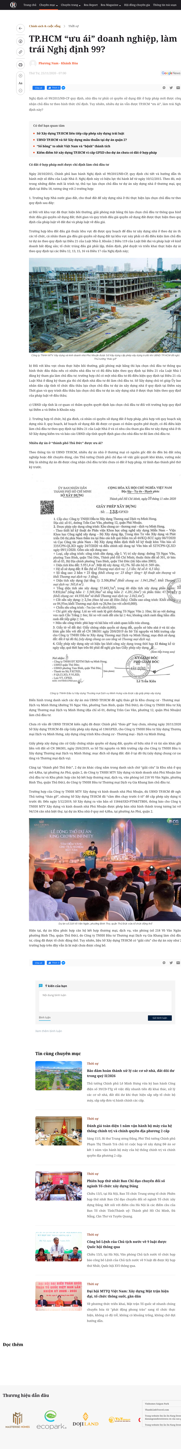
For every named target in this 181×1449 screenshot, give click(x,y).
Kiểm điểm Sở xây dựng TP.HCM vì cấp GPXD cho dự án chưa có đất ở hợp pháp (88, 152)
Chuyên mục (42, 5)
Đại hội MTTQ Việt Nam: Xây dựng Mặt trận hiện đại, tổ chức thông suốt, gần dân (119, 1294)
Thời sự (65, 26)
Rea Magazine (101, 5)
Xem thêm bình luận (40, 1031)
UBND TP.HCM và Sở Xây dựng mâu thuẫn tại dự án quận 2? (73, 140)
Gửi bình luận (151, 1017)
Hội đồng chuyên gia (126, 5)
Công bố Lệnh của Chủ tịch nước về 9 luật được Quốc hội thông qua (118, 1244)
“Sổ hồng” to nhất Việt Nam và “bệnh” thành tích (65, 146)
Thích (45, 87)
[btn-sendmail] (170, 88)
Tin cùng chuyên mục (49, 1053)
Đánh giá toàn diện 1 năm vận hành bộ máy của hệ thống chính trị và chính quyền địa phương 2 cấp (121, 1128)
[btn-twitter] (162, 88)
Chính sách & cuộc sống (36, 26)
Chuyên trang (64, 5)
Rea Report (82, 5)
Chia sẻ (30, 88)
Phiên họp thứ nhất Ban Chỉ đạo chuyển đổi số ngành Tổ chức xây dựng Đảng (117, 1183)
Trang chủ (25, 5)
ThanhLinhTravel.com (140, 1409)
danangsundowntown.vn (141, 1418)
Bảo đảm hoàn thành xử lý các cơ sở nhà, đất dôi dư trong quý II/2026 (122, 1073)
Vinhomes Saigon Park (140, 1403)
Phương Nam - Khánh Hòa (49, 63)
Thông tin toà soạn (152, 5)
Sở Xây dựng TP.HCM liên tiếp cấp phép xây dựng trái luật (72, 133)
